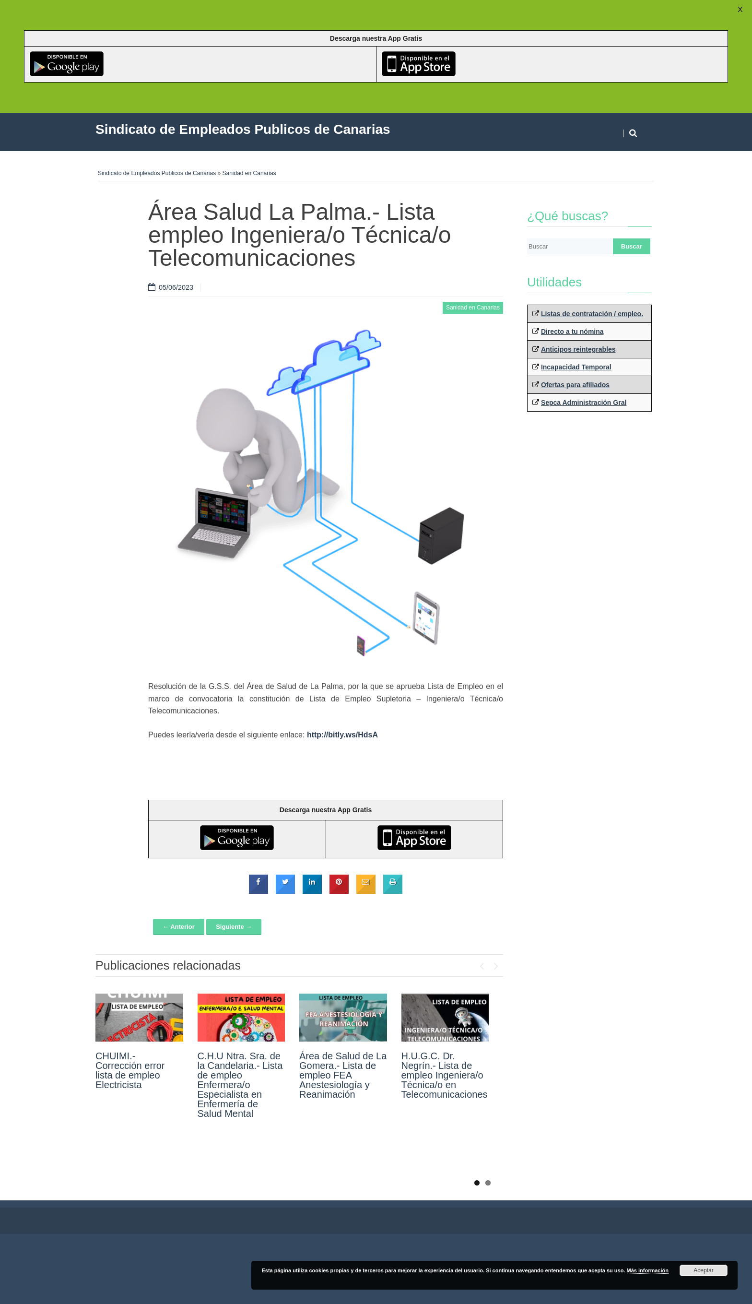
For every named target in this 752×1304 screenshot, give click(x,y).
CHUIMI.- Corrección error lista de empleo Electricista (129, 1070)
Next (496, 964)
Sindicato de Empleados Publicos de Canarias (157, 173)
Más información (648, 1270)
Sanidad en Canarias (249, 173)
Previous (481, 964)
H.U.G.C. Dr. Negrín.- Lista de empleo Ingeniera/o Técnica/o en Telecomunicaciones (444, 1075)
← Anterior (179, 926)
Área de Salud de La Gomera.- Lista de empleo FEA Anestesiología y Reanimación (343, 1075)
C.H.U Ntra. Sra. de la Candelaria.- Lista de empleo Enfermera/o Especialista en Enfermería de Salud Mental (240, 1085)
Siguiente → (234, 926)
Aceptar (703, 1270)
